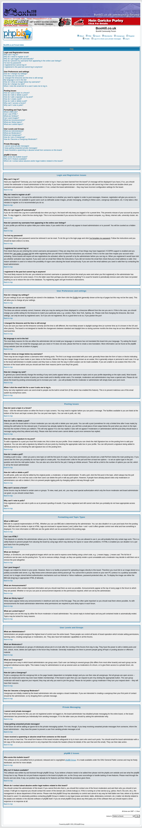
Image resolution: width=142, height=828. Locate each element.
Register (130, 36)
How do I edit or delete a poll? (15, 101)
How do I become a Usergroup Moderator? (20, 139)
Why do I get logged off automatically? (19, 59)
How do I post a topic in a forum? (16, 93)
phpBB (67, 824)
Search (96, 36)
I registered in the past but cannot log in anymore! (23, 67)
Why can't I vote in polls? (13, 105)
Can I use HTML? (11, 114)
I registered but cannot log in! (15, 65)
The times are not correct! (14, 76)
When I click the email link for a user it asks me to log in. (26, 86)
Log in (126, 39)
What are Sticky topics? (13, 122)
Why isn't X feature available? (15, 159)
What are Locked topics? (13, 124)
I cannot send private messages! (16, 146)
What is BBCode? (11, 112)
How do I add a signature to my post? (18, 97)
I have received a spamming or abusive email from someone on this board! (33, 150)
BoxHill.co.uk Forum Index (14, 45)
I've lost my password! (12, 63)
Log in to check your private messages (106, 39)
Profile (86, 39)
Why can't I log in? (11, 55)
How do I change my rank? (14, 84)
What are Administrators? (14, 131)
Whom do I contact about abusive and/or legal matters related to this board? (33, 161)
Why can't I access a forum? (15, 103)
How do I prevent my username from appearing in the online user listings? (32, 61)
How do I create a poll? (13, 99)
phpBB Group (70, 760)
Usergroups (119, 36)
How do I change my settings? (15, 74)
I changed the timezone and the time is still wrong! (23, 78)
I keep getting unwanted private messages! (20, 148)
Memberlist (107, 36)
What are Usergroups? (13, 135)
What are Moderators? (12, 133)
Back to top (8, 190)
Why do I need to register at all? (16, 57)
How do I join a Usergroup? (14, 137)
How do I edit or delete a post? (16, 95)
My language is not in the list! (15, 80)
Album (80, 36)
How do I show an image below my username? (22, 82)
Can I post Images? (11, 118)
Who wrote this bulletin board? (15, 157)
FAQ (88, 36)
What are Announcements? (14, 120)
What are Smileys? (11, 116)
